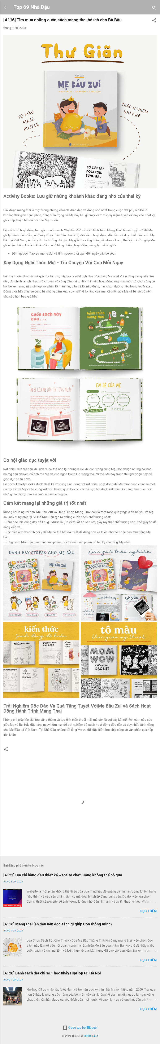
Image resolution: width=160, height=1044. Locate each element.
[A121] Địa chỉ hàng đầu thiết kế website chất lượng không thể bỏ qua (62, 875)
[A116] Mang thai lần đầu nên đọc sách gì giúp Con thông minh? (57, 924)
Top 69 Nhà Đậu (31, 7)
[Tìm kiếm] (154, 8)
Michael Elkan (91, 1036)
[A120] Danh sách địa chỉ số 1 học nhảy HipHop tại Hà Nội (52, 973)
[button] (154, 21)
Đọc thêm (148, 911)
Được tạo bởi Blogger (80, 1028)
